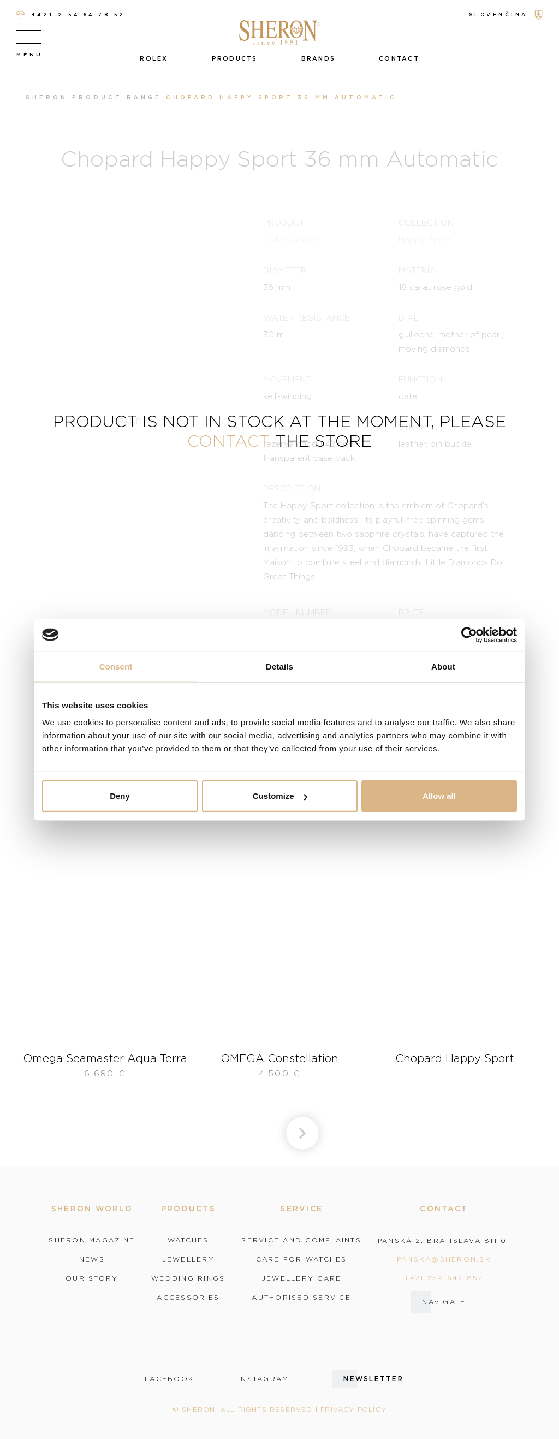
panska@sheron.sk (444, 1259)
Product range (117, 97)
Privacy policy (353, 1409)
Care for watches (301, 1259)
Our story (92, 1278)
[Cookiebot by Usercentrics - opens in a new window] (469, 634)
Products (235, 58)
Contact (399, 58)
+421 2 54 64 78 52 (71, 15)
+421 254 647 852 (444, 1278)
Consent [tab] (116, 666)
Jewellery (188, 1259)
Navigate (444, 1302)
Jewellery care (301, 1278)
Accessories (188, 1297)
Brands (318, 58)
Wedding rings (188, 1278)
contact (228, 440)
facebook (169, 1379)
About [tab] (443, 666)
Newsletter (373, 1379)
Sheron (47, 97)
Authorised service (301, 1297)
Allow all (439, 796)
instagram (263, 1379)
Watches (188, 1240)
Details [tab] (279, 666)
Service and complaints (301, 1240)
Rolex (154, 58)
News (92, 1259)
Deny (120, 796)
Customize (280, 796)
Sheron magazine (92, 1240)
